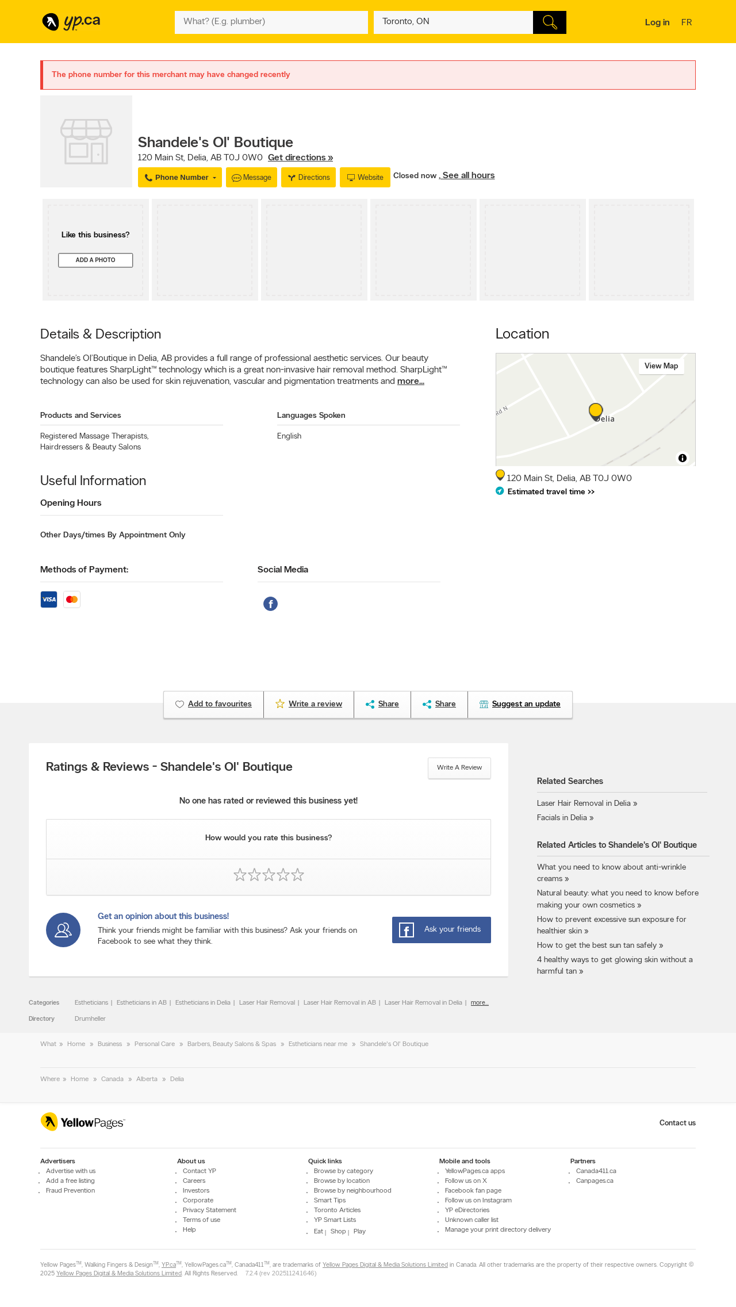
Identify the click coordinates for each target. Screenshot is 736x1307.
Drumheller (90, 1019)
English (289, 436)
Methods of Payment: (84, 570)
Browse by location (342, 1181)
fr (688, 23)
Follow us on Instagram (478, 1200)
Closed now (416, 176)
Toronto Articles (337, 1210)
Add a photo (95, 260)
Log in (657, 23)
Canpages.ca (595, 1181)
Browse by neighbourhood (353, 1190)
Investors (196, 1190)
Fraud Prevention (70, 1190)
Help (189, 1230)
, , (235, 158)
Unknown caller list (472, 1220)
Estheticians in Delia (203, 1003)
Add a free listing (70, 1181)
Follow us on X (466, 1181)
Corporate (198, 1200)
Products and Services (80, 416)
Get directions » (300, 158)
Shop (338, 1231)
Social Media (283, 570)
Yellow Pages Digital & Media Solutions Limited (385, 1265)
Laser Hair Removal (267, 1003)
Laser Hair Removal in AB (340, 1003)
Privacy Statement (209, 1210)
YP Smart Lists (335, 1220)
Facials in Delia (562, 818)
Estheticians (91, 1003)
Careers (194, 1181)
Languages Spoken (311, 416)
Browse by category (343, 1171)
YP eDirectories (467, 1210)
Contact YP (199, 1171)
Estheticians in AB (142, 1003)
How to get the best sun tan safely (597, 945)
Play (360, 1231)
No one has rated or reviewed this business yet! (268, 801)
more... (410, 381)
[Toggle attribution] (682, 458)
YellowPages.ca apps (475, 1171)
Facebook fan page (473, 1190)
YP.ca (169, 1265)
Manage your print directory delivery (498, 1230)
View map (661, 366)
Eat (318, 1231)
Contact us (678, 1123)
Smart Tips (330, 1200)
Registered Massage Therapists (94, 436)
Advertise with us (70, 1171)
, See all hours (466, 175)
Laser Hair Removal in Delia (423, 1003)
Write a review (459, 767)
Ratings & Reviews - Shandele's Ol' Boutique (169, 768)
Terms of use (201, 1220)
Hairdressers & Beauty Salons (90, 447)
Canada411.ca (596, 1171)
